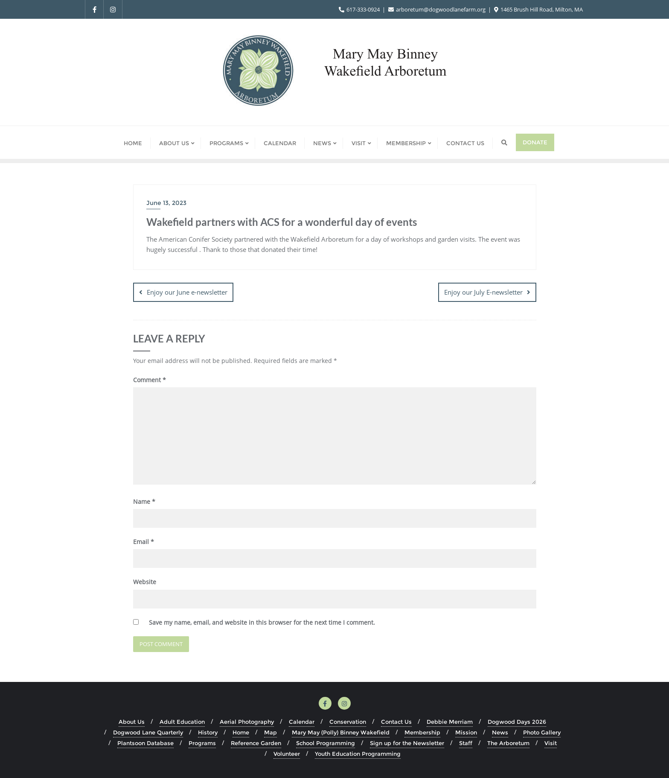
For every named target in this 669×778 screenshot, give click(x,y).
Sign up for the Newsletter (407, 743)
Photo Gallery (542, 731)
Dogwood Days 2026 (517, 721)
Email (143, 542)
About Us (132, 721)
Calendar (301, 721)
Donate (535, 142)
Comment (149, 380)
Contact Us (396, 721)
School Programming (325, 743)
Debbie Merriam (450, 721)
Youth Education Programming (358, 753)
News (500, 731)
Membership (422, 731)
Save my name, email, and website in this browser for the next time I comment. (262, 622)
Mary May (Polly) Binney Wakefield (341, 731)
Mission (466, 731)
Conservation (347, 721)
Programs (202, 743)
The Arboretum (508, 743)
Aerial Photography (247, 721)
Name (144, 501)
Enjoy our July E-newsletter (483, 292)
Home (241, 731)
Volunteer (286, 753)
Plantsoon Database (145, 743)
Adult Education (182, 721)
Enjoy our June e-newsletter (187, 292)
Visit (550, 743)
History (208, 731)
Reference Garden (256, 743)
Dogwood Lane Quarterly (148, 731)
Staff (465, 743)
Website (144, 582)
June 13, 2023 (166, 203)
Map (270, 731)
